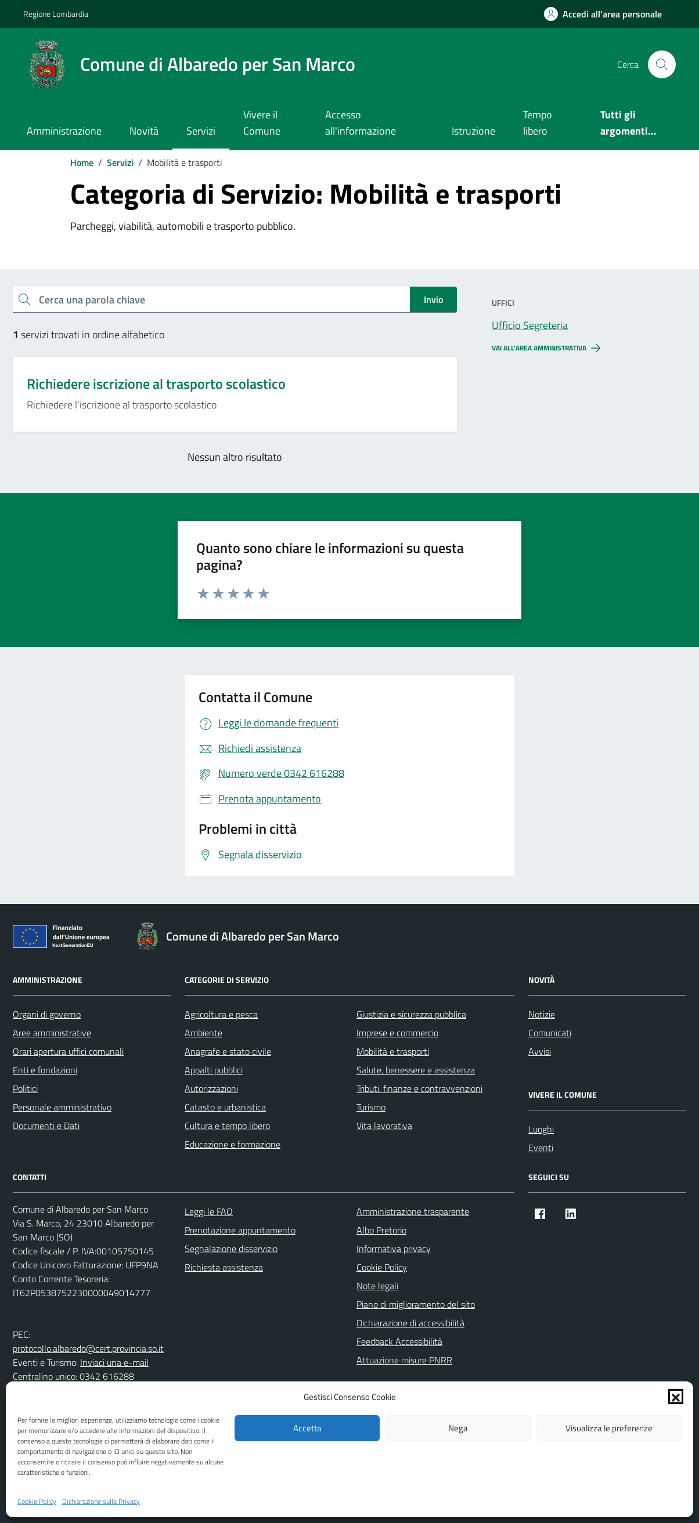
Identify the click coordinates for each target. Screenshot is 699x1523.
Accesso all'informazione (360, 123)
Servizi (200, 131)
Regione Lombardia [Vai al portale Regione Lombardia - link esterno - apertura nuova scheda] (55, 14)
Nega (458, 1428)
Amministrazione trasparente (412, 1211)
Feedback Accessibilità (399, 1341)
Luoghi (541, 1129)
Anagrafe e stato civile (228, 1051)
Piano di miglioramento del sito (415, 1304)
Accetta (307, 1428)
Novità (143, 131)
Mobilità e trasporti (392, 1051)
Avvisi (539, 1051)
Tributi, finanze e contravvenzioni (419, 1088)
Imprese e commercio (397, 1033)
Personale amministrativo (62, 1107)
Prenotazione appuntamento (240, 1230)
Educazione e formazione (232, 1144)
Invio (433, 299)
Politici (25, 1088)
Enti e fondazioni (45, 1070)
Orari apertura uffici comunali (68, 1051)
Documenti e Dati (46, 1126)
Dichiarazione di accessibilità (410, 1323)
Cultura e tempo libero (227, 1126)
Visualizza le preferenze (609, 1428)
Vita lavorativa (384, 1126)
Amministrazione (64, 131)
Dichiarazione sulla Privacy (101, 1501)
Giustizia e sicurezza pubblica (411, 1014)
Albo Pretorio (381, 1230)
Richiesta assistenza (224, 1267)
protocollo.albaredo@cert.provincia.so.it (88, 1348)
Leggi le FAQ (209, 1211)
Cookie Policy (36, 1501)
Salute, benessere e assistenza (415, 1070)
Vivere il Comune (261, 123)
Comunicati (549, 1033)
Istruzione (473, 131)
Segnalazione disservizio (231, 1249)
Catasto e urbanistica (225, 1107)
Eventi (540, 1148)
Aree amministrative (52, 1033)
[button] (676, 1396)
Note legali (377, 1286)
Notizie (541, 1014)
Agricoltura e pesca (221, 1014)
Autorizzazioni (211, 1088)
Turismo (370, 1107)
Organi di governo (47, 1014)
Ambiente (203, 1033)
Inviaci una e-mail (114, 1362)
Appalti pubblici (214, 1070)
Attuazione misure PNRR (404, 1360)
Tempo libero (537, 123)
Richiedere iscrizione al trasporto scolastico (156, 383)
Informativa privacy (393, 1249)
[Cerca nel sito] (662, 64)
